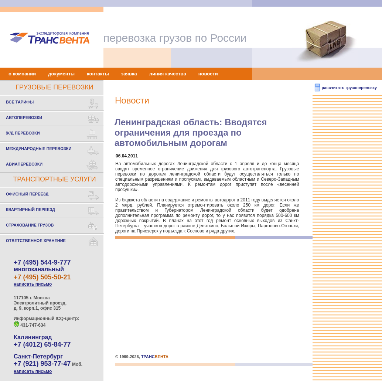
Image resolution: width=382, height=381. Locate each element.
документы (61, 73)
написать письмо (33, 284)
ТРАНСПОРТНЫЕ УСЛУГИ (54, 179)
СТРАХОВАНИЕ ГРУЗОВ (53, 226)
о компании (22, 73)
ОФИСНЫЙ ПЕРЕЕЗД (53, 195)
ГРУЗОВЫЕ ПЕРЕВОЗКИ (54, 87)
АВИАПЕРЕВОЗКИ (53, 165)
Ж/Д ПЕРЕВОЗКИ (53, 134)
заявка (129, 73)
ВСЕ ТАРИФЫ (53, 103)
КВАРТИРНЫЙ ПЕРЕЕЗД (53, 210)
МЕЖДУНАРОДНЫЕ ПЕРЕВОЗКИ (53, 149)
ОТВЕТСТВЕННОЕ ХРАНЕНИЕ (53, 241)
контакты (98, 73)
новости (208, 73)
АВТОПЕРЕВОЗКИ (53, 118)
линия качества (167, 73)
